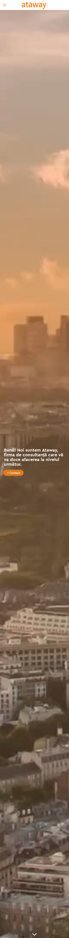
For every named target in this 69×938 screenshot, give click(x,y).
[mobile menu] (4, 5)
